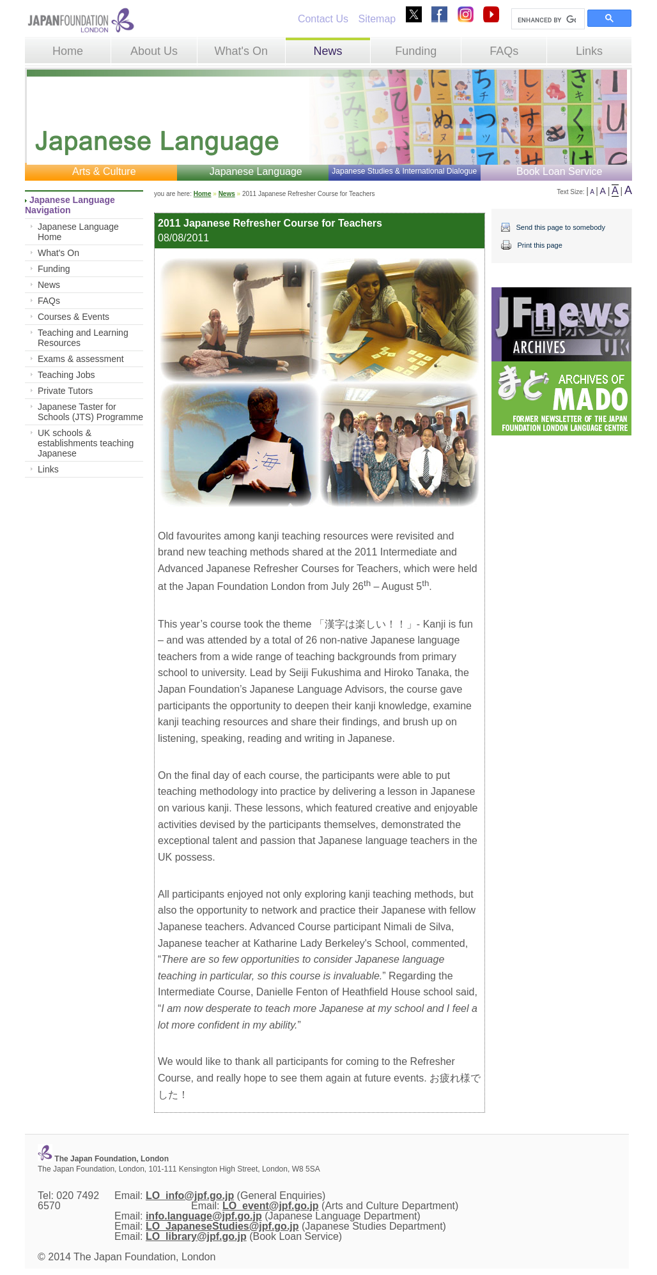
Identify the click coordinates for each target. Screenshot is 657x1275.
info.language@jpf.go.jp (204, 1216)
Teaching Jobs (66, 375)
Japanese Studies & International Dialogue (404, 171)
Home (67, 51)
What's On (240, 51)
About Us (154, 51)
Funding (416, 51)
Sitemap (377, 18)
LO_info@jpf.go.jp (190, 1195)
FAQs (504, 51)
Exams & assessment (81, 359)
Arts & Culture (104, 171)
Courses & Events (73, 317)
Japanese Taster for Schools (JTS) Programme (90, 412)
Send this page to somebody (560, 227)
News (327, 51)
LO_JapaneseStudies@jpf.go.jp (222, 1226)
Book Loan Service (559, 171)
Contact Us (323, 18)
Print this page (539, 245)
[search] (547, 19)
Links (589, 51)
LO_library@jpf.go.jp (196, 1236)
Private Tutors (65, 391)
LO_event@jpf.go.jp (270, 1205)
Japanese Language (256, 171)
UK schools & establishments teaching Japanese (86, 443)
